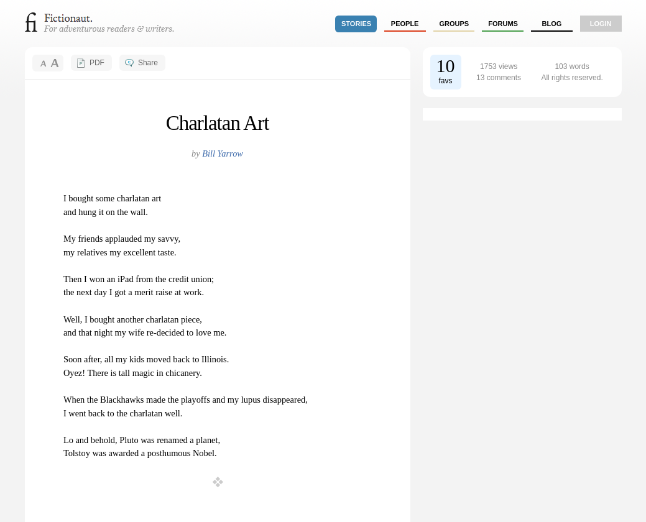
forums (503, 23)
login (601, 23)
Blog (551, 23)
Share (148, 62)
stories (356, 23)
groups (454, 23)
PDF (97, 62)
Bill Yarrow (222, 153)
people (405, 23)
